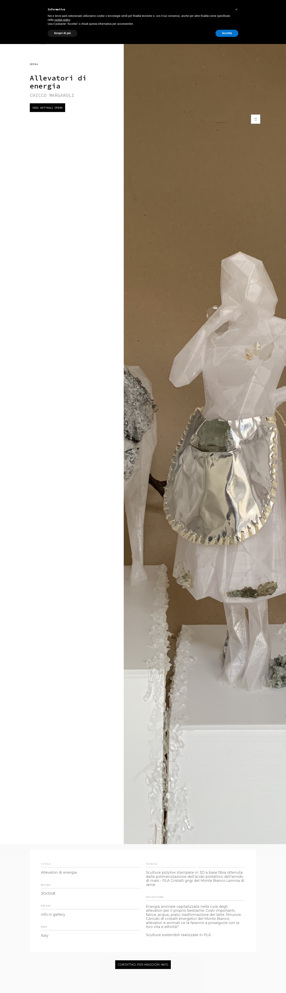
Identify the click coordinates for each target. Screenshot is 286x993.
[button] (236, 9)
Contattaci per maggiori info (143, 964)
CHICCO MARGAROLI (52, 95)
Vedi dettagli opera (47, 107)
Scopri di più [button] (62, 33)
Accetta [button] (227, 33)
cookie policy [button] (62, 19)
